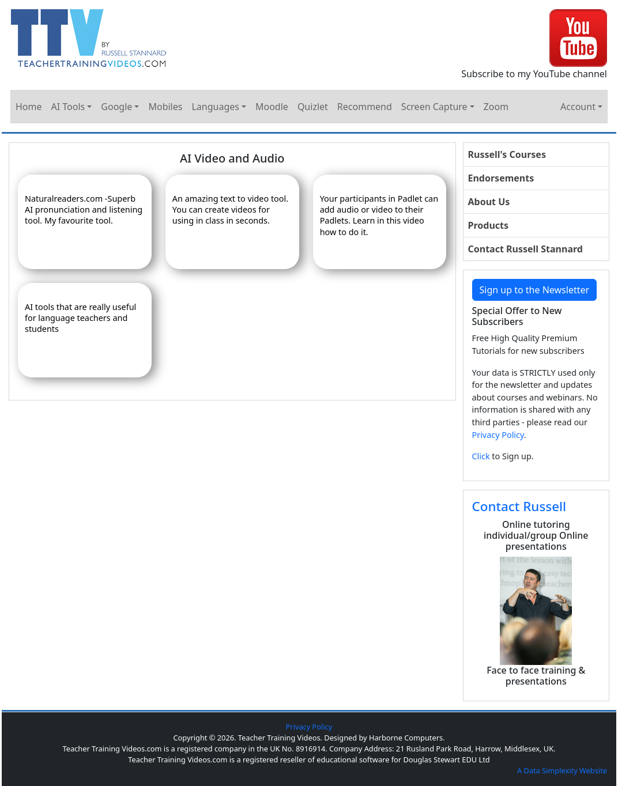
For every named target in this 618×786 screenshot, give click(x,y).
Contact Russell (519, 506)
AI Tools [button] (68, 106)
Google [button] (116, 106)
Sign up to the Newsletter (535, 290)
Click (481, 456)
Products (488, 225)
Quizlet (312, 106)
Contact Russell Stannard (525, 249)
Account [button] (578, 106)
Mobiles (165, 106)
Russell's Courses (507, 154)
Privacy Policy (498, 434)
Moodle (271, 106)
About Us (489, 201)
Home (29, 106)
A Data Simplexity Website (562, 770)
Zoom (496, 106)
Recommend (364, 106)
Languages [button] (215, 106)
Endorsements (501, 178)
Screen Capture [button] (434, 106)
